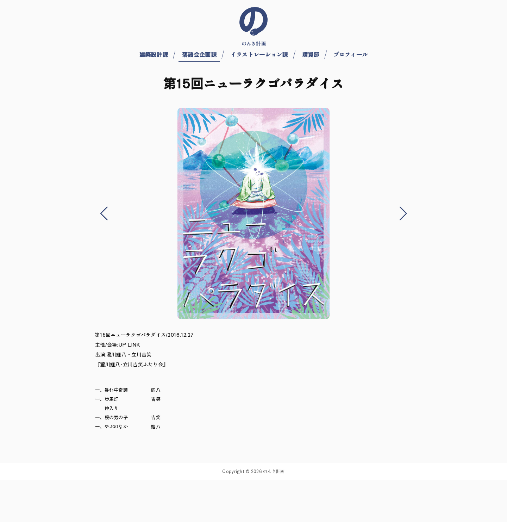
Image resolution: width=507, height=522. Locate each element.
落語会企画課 (199, 54)
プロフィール (350, 54)
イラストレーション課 (259, 54)
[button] (104, 213)
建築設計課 (153, 54)
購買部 (310, 54)
